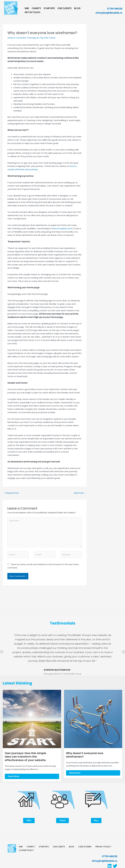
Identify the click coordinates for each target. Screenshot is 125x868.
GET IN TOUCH (32, 12)
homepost (33, 37)
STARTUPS (49, 8)
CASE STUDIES (84, 846)
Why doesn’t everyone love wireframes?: (84, 754)
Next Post (80, 492)
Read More (13, 776)
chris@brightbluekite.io (108, 12)
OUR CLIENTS (64, 8)
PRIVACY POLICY (103, 846)
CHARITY (36, 8)
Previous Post (11, 492)
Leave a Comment (16, 37)
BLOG (77, 8)
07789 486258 (114, 8)
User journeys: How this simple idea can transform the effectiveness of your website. (25, 756)
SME (27, 8)
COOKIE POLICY (26, 850)
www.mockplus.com (62, 228)
